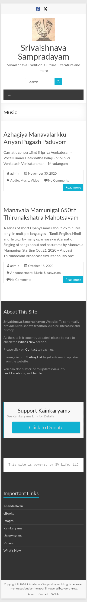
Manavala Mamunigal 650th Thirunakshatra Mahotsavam (40, 213)
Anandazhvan (13, 506)
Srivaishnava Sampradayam (43, 51)
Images (8, 521)
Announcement (21, 273)
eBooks (8, 513)
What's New (12, 550)
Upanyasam (52, 273)
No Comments (58, 180)
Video (35, 180)
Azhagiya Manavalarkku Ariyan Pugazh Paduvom (35, 138)
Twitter (37, 373)
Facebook (18, 373)
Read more (73, 187)
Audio (14, 180)
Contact (31, 349)
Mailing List (34, 357)
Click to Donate (46, 427)
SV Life (55, 594)
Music (24, 180)
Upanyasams (12, 536)
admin (14, 173)
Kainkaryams (12, 528)
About (31, 594)
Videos (8, 543)
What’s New (26, 342)
